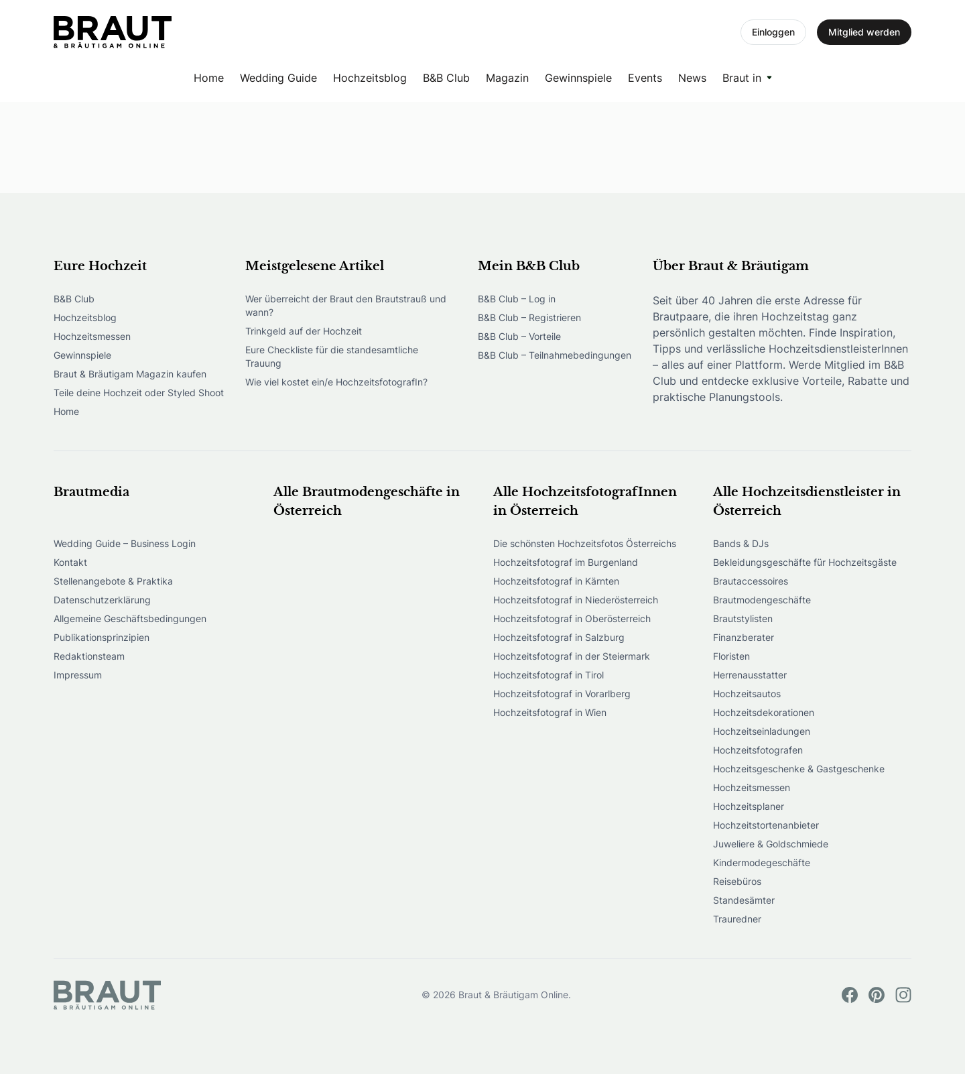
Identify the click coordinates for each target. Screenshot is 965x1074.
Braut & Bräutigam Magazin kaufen (130, 373)
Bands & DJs (741, 543)
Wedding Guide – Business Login (125, 543)
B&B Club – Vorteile (519, 336)
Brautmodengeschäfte (762, 599)
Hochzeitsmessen (92, 336)
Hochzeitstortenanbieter (766, 825)
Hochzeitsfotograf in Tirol (548, 674)
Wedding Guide (278, 77)
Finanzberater (743, 637)
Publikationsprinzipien (101, 637)
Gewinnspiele (578, 77)
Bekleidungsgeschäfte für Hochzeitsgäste (805, 562)
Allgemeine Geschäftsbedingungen (130, 618)
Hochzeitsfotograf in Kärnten (556, 581)
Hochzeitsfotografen (758, 749)
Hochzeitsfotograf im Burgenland (565, 562)
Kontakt (70, 562)
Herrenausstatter (750, 674)
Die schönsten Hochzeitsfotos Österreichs (584, 543)
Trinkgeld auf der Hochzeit (303, 330)
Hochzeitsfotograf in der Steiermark (571, 656)
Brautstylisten (743, 618)
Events (645, 77)
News (692, 77)
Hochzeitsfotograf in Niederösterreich (575, 599)
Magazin (507, 77)
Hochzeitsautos (747, 693)
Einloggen (773, 31)
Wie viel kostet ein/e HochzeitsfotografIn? (336, 381)
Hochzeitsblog (370, 77)
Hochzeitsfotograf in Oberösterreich (572, 618)
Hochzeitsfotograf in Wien (549, 712)
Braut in (741, 77)
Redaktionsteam (89, 656)
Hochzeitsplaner (748, 806)
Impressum (78, 674)
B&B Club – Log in (517, 298)
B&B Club (446, 77)
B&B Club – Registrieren (529, 317)
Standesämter (744, 900)
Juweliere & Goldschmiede (770, 843)
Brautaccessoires (750, 581)
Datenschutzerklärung (102, 599)
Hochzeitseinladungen (761, 731)
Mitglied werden (864, 31)
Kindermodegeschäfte (761, 862)
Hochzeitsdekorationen (763, 712)
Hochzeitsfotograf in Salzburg (559, 637)
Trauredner (737, 918)
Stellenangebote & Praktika (113, 581)
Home (209, 77)
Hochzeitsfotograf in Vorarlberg (562, 693)
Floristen (731, 656)
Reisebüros (737, 881)
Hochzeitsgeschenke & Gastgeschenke (799, 768)
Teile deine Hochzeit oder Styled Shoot (139, 392)
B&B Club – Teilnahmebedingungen (554, 355)
